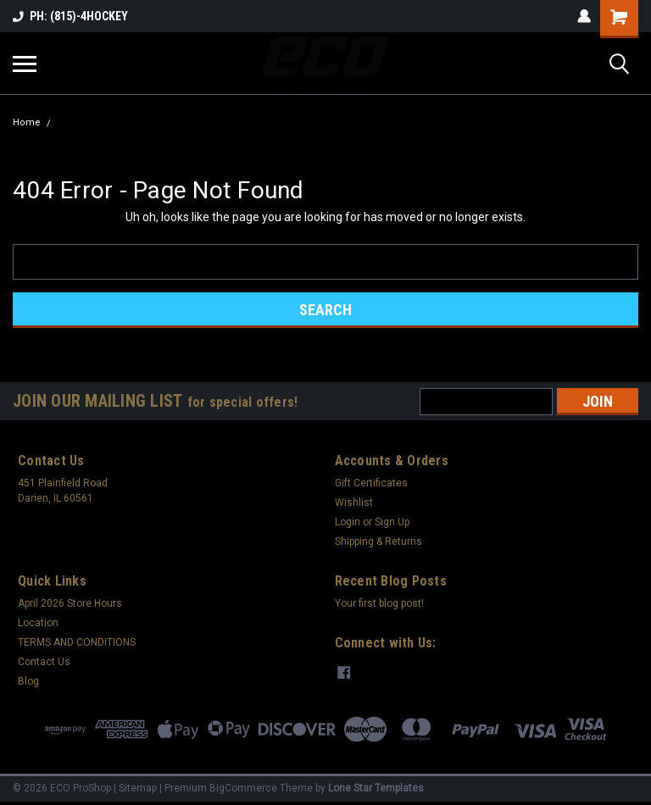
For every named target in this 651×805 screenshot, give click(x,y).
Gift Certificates (371, 483)
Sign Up (392, 522)
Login (347, 522)
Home (27, 122)
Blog (28, 681)
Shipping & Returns (378, 541)
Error (70, 122)
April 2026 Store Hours (70, 603)
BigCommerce (243, 788)
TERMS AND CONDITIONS (77, 642)
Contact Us (44, 662)
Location (38, 623)
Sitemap (138, 788)
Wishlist (354, 502)
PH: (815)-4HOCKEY (70, 16)
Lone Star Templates (376, 788)
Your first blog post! (379, 603)
